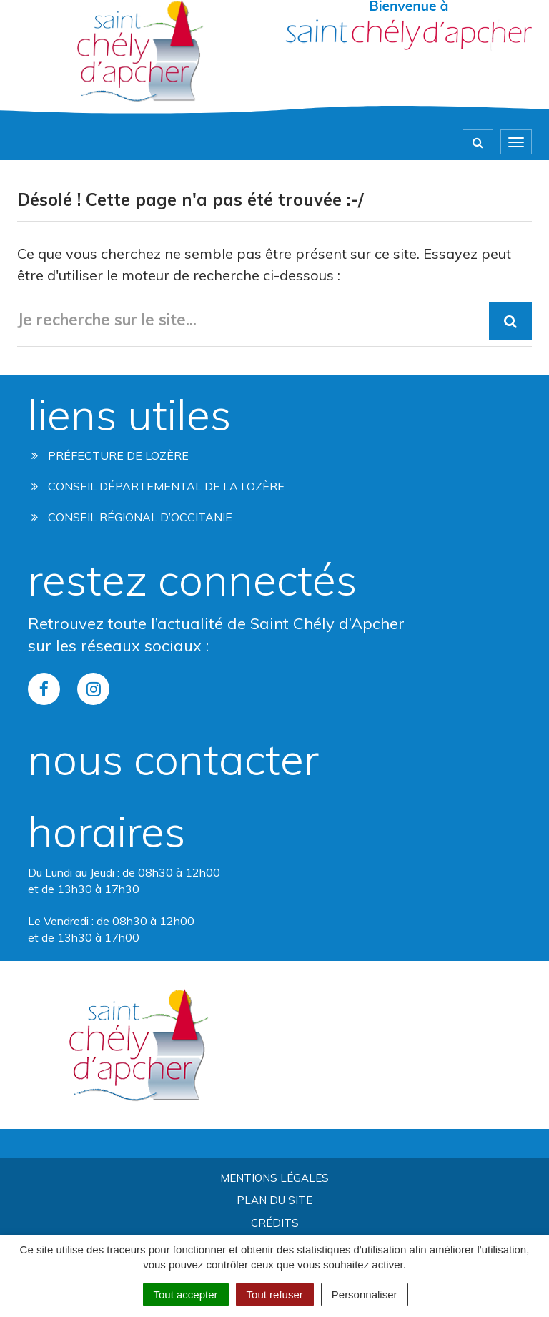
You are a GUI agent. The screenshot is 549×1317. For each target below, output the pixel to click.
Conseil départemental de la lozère (158, 486)
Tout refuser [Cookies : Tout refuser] (275, 1294)
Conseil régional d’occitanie (131, 517)
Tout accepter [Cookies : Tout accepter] (186, 1294)
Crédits (275, 1223)
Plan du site (274, 1200)
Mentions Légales (274, 1178)
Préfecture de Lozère (110, 455)
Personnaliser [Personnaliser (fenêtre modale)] (364, 1294)
